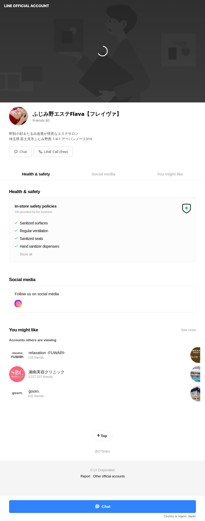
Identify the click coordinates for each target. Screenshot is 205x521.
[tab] (36, 174)
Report (85, 476)
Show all (26, 254)
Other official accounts (109, 476)
